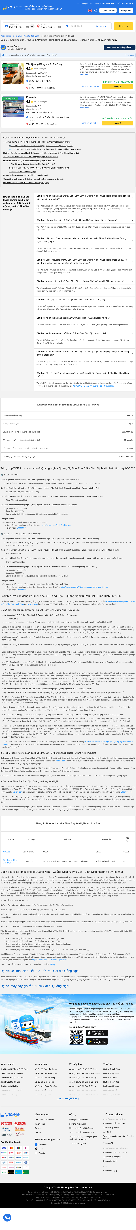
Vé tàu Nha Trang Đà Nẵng (46, 1086)
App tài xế (107, 1132)
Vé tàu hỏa (41, 1064)
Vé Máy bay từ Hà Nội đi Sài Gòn (83, 1069)
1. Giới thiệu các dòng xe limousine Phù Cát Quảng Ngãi (32, 164)
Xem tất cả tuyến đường (67, 1099)
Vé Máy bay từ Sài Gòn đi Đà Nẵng (83, 1082)
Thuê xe (107, 1064)
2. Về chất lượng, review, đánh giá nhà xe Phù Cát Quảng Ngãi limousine (39, 168)
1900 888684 (22, 528)
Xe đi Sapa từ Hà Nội (9, 1086)
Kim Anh (6, 852)
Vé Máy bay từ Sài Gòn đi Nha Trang (84, 1073)
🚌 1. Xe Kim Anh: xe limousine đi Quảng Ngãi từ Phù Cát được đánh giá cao (41, 146)
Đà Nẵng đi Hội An (111, 1086)
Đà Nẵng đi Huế (110, 1090)
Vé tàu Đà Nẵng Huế (43, 1090)
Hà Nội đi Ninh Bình (111, 1069)
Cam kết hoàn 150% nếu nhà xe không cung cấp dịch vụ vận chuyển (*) (41, 7)
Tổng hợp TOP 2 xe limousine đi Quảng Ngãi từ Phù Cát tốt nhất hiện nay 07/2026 (37, 142)
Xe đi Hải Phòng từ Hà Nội (11, 1090)
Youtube (42, 1153)
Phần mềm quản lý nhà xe (114, 1123)
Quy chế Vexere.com (77, 1124)
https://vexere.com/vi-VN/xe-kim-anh (56, 525)
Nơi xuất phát (14, 24)
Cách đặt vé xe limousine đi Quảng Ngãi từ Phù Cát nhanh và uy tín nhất (33, 179)
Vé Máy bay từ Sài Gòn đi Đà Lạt (82, 1086)
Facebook (43, 1144)
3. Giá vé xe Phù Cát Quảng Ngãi (22, 171)
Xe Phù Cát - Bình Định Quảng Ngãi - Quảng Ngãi (93, 386)
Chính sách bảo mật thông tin (81, 1128)
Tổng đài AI (108, 1143)
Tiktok (41, 1149)
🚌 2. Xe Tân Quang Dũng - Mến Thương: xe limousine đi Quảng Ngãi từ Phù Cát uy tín (45, 149)
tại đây (53, 964)
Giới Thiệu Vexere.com (44, 1120)
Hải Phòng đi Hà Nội (111, 1095)
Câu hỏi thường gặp (77, 1143)
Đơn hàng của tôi (85, 3)
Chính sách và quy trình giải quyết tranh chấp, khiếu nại (83, 1138)
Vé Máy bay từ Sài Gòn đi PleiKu (82, 1090)
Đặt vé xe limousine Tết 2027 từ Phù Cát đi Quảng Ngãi (26, 183)
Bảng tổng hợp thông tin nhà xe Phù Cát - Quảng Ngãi (25, 175)
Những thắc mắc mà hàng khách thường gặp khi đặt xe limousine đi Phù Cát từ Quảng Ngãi (41, 153)
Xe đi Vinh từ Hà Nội (9, 1095)
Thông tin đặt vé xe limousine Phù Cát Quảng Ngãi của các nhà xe (30, 157)
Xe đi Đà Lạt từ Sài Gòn (10, 1082)
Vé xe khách (6, 36)
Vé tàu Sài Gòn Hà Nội (44, 1082)
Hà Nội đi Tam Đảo (111, 1082)
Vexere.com (33, 604)
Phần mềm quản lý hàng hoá (115, 1152)
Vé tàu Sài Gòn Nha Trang (46, 1069)
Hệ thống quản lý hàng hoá (116, 1148)
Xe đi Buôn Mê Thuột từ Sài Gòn (14, 1069)
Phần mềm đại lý (110, 1161)
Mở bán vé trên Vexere (104, 3)
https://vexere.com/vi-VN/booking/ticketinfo (49, 960)
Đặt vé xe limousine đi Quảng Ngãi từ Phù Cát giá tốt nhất (34, 137)
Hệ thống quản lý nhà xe (114, 1119)
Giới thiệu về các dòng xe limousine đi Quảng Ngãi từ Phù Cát (29, 160)
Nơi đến (43, 24)
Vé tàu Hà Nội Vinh (43, 1095)
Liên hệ (38, 1132)
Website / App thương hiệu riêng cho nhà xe (118, 1137)
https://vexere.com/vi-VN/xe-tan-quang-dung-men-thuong (84, 587)
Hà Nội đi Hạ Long (111, 1073)
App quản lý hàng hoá (112, 1157)
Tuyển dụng (40, 1124)
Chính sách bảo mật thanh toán (82, 1132)
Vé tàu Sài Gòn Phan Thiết (46, 1073)
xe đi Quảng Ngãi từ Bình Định (25, 36)
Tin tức (38, 1128)
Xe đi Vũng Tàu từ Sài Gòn (12, 1073)
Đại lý (106, 1166)
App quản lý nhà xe (111, 1128)
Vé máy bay (75, 1064)
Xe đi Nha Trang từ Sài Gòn (12, 1078)
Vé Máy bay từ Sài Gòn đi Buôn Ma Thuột (83, 1096)
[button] (84, 197)
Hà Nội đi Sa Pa (110, 1078)
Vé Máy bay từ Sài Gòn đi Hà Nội (83, 1078)
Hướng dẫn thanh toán (78, 1120)
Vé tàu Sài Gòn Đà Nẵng (45, 1078)
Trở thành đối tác (125, 3)
